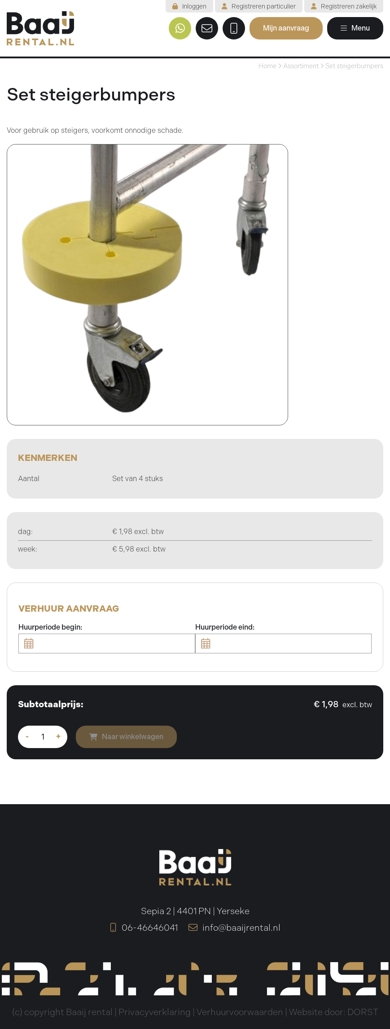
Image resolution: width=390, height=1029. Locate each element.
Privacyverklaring (154, 1012)
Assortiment (301, 66)
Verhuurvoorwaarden (240, 1012)
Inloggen (189, 6)
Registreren (259, 6)
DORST (362, 1012)
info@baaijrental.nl (234, 928)
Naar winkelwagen (126, 736)
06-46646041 (144, 928)
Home (267, 66)
